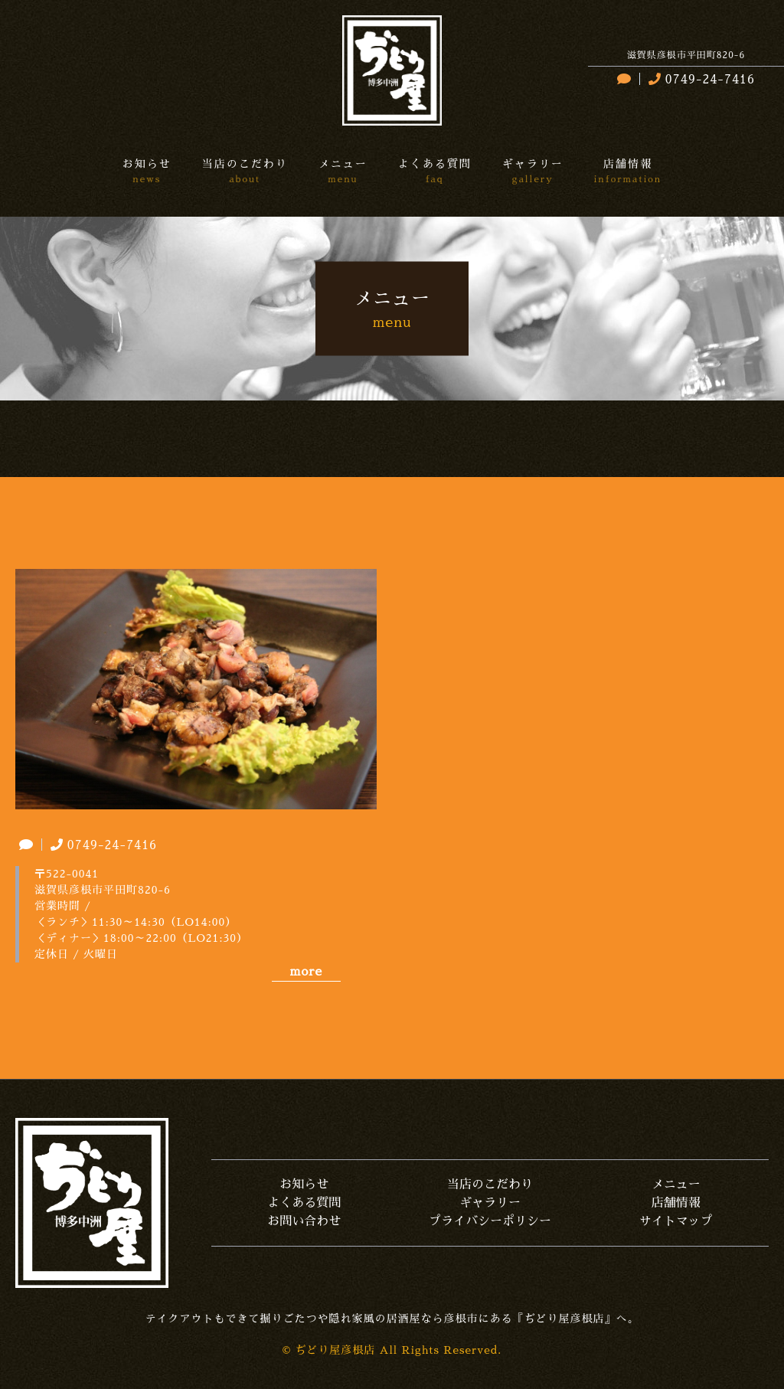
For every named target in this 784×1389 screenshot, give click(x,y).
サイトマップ (676, 1221)
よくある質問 (304, 1203)
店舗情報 (676, 1203)
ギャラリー (490, 1203)
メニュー (676, 1184)
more (306, 972)
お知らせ (303, 1184)
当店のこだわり (490, 1184)
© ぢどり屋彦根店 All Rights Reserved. (392, 1350)
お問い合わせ (304, 1221)
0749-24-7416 (700, 80)
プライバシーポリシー (490, 1221)
